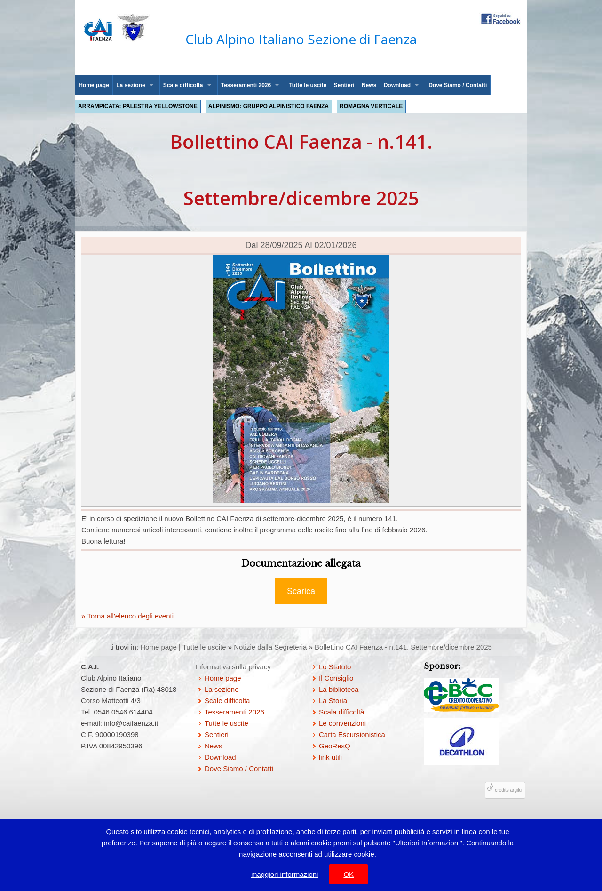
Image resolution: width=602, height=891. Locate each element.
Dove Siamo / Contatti (457, 85)
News (369, 85)
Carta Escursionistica (352, 734)
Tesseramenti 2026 (246, 85)
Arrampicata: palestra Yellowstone (138, 106)
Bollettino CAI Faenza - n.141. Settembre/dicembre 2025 (403, 647)
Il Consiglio (336, 678)
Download (397, 85)
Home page (94, 85)
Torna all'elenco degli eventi (129, 616)
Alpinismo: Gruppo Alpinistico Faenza (268, 106)
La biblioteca (338, 689)
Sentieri (344, 85)
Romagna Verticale (371, 106)
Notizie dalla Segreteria (270, 647)
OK (348, 874)
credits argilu (508, 790)
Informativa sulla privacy (233, 667)
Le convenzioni (342, 723)
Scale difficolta (183, 85)
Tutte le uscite (307, 85)
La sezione (130, 85)
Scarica (301, 591)
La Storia (333, 701)
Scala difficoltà (341, 712)
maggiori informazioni (284, 874)
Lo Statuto (335, 667)
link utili (330, 757)
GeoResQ (334, 746)
